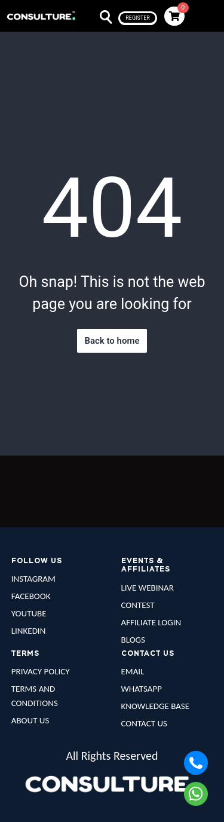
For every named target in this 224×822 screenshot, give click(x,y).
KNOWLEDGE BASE (155, 706)
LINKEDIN (28, 630)
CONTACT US (144, 723)
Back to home (111, 340)
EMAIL (133, 671)
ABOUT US (30, 720)
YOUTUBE (29, 613)
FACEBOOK (31, 596)
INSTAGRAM (33, 578)
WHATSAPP (141, 688)
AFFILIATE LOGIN (151, 622)
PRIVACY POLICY (40, 671)
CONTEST (138, 605)
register (137, 18)
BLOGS (133, 639)
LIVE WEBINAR (147, 587)
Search (98, 17)
